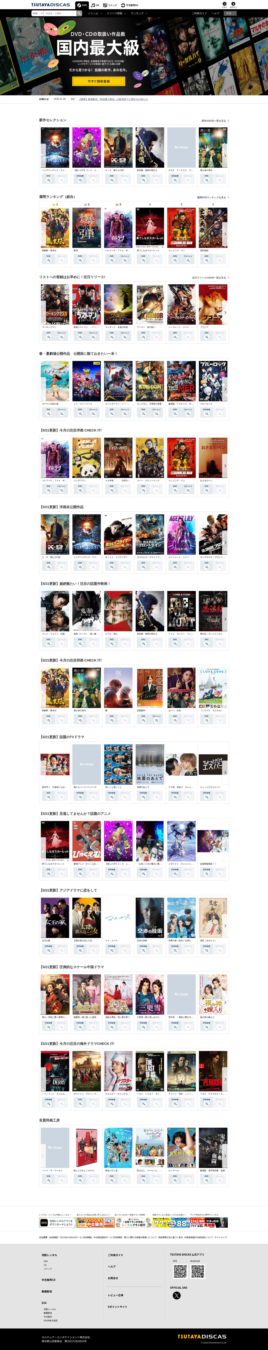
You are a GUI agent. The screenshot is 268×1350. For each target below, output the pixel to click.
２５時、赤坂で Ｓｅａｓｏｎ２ (184, 787)
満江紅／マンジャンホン (211, 634)
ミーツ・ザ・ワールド (52, 1170)
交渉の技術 (142, 940)
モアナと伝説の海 (50, 404)
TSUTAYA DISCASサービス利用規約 (76, 1237)
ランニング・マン (177, 250)
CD (97, 5)
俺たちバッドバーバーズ (85, 787)
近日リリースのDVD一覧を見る (209, 277)
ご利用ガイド (199, 13)
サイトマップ (221, 1237)
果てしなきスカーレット (148, 250)
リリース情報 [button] (114, 13)
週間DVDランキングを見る (212, 197)
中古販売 (48, 1316)
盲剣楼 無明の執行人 (147, 170)
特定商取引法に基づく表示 (170, 1237)
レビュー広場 (115, 1295)
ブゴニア (204, 327)
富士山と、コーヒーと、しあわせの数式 (155, 1170)
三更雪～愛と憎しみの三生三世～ (152, 1017)
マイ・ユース (111, 940)
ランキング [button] (137, 13)
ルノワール (174, 1170)
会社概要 (43, 1237)
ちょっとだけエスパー (210, 787)
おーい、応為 (175, 710)
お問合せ (113, 1278)
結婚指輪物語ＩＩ (208, 864)
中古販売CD (132, 5)
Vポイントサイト (117, 1307)
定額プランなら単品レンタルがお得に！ (169, 1215)
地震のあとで (143, 787)
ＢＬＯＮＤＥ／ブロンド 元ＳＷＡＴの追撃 (220, 557)
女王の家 (46, 940)
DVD (84, 5)
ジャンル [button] (93, 13)
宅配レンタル (50, 1309)
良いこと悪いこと (113, 787)
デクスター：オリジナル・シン (119, 1094)
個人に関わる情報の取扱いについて (140, 1237)
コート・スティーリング (148, 480)
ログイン (233, 7)
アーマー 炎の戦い (146, 327)
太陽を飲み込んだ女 (83, 940)
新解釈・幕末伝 (49, 250)
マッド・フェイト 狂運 (53, 634)
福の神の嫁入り (207, 1017)
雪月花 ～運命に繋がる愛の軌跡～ (185, 1017)
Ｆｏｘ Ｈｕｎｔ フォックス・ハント (187, 634)
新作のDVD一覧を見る (214, 120)
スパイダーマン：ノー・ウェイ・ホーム (123, 404)
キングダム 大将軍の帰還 (149, 404)
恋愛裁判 (141, 710)
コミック (112, 5)
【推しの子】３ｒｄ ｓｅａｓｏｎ (90, 170)
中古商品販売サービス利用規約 (108, 1237)
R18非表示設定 (51, 1320)
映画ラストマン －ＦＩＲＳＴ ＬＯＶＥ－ (94, 327)
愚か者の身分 (206, 170)
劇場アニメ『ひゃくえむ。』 (87, 864)
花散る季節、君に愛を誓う (117, 1017)
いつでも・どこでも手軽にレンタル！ (55, 1215)
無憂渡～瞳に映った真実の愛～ (88, 1017)
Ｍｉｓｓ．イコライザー (116, 557)
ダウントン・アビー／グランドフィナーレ (93, 1094)
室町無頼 (204, 250)
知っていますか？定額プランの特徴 (130, 1215)
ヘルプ (215, 13)
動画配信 (47, 1291)
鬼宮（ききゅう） (208, 940)
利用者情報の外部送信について (198, 1237)
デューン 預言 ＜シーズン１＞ (184, 1094)
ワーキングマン (49, 327)
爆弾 (76, 250)
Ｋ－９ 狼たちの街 (114, 170)
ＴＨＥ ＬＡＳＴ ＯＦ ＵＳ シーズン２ (157, 1094)
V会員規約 (53, 1237)
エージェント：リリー (179, 557)
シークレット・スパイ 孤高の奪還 (185, 327)
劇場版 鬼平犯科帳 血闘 (212, 1170)
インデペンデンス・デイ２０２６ (57, 170)
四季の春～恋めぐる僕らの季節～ (184, 940)
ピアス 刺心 (111, 634)
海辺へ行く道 (111, 1170)
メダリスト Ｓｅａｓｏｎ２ (182, 864)
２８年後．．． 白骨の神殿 (118, 480)
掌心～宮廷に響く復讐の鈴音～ (56, 1017)
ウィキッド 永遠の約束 (116, 327)
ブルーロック (206, 404)
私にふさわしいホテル (84, 1170)
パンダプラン (80, 480)
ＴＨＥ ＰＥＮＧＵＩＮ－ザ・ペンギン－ (219, 1094)
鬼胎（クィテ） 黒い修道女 (87, 634)
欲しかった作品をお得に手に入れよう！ (94, 1215)
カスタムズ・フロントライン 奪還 (153, 557)
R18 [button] (228, 13)
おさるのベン (206, 480)
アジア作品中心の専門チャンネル (204, 1215)
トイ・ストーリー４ (83, 404)
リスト (224, 7)
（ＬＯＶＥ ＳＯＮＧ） (211, 710)
